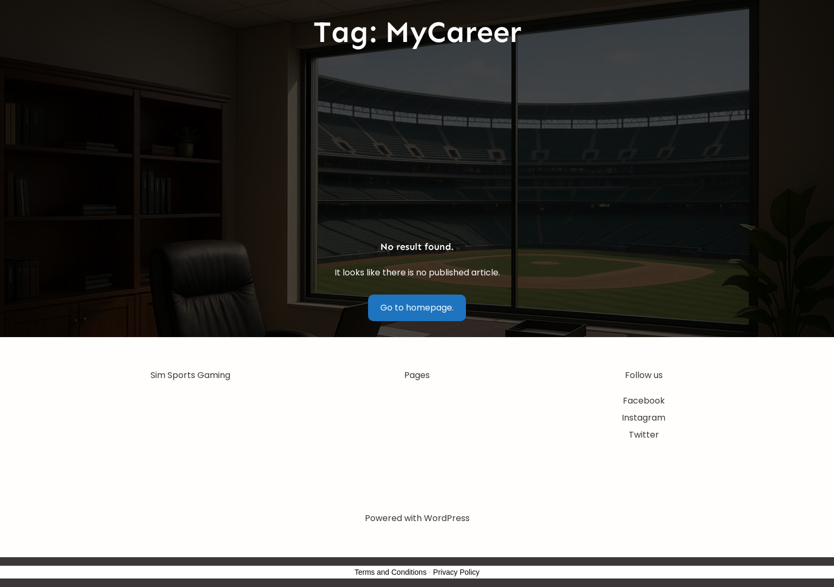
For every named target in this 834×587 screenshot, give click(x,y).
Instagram (643, 418)
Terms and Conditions (391, 572)
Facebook (644, 401)
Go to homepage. (417, 307)
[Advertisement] (417, 146)
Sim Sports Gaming (190, 375)
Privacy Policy (456, 572)
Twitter (644, 435)
